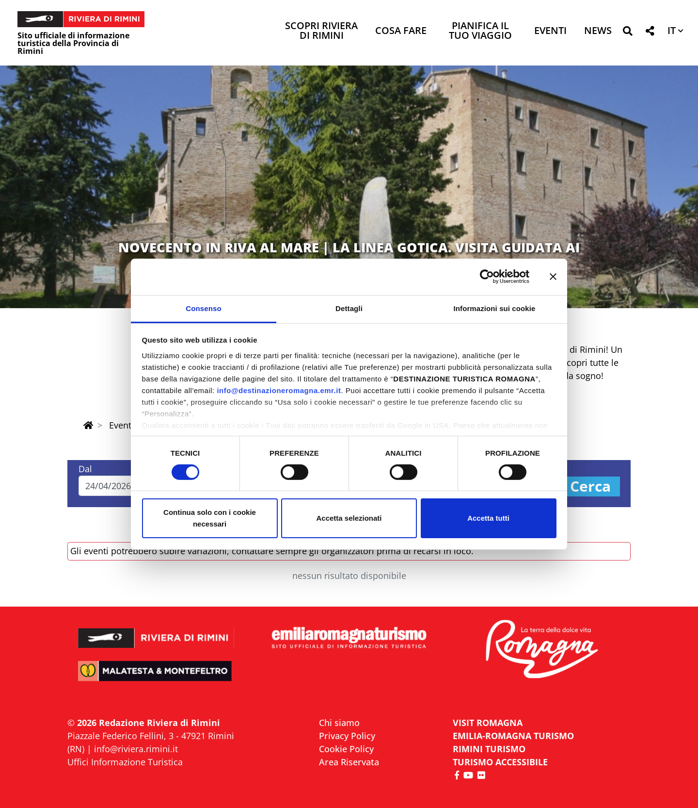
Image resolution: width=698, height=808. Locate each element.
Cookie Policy (346, 749)
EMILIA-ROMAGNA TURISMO (513, 736)
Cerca (590, 486)
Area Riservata (349, 762)
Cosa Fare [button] (401, 31)
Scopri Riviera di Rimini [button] (321, 31)
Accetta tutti (488, 518)
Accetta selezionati (348, 518)
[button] (627, 32)
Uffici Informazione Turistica (125, 762)
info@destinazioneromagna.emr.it (279, 390)
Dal (85, 469)
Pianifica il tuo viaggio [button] (480, 31)
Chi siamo (339, 722)
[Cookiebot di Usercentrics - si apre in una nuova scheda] (486, 276)
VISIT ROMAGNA (488, 722)
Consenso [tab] (203, 308)
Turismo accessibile (500, 762)
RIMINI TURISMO (489, 749)
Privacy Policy (347, 736)
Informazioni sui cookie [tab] (495, 308)
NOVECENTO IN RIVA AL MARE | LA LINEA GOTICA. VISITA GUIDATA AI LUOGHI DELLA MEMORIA (349, 255)
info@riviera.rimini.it (136, 749)
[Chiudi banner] (553, 276)
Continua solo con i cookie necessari (209, 518)
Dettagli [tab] (349, 308)
